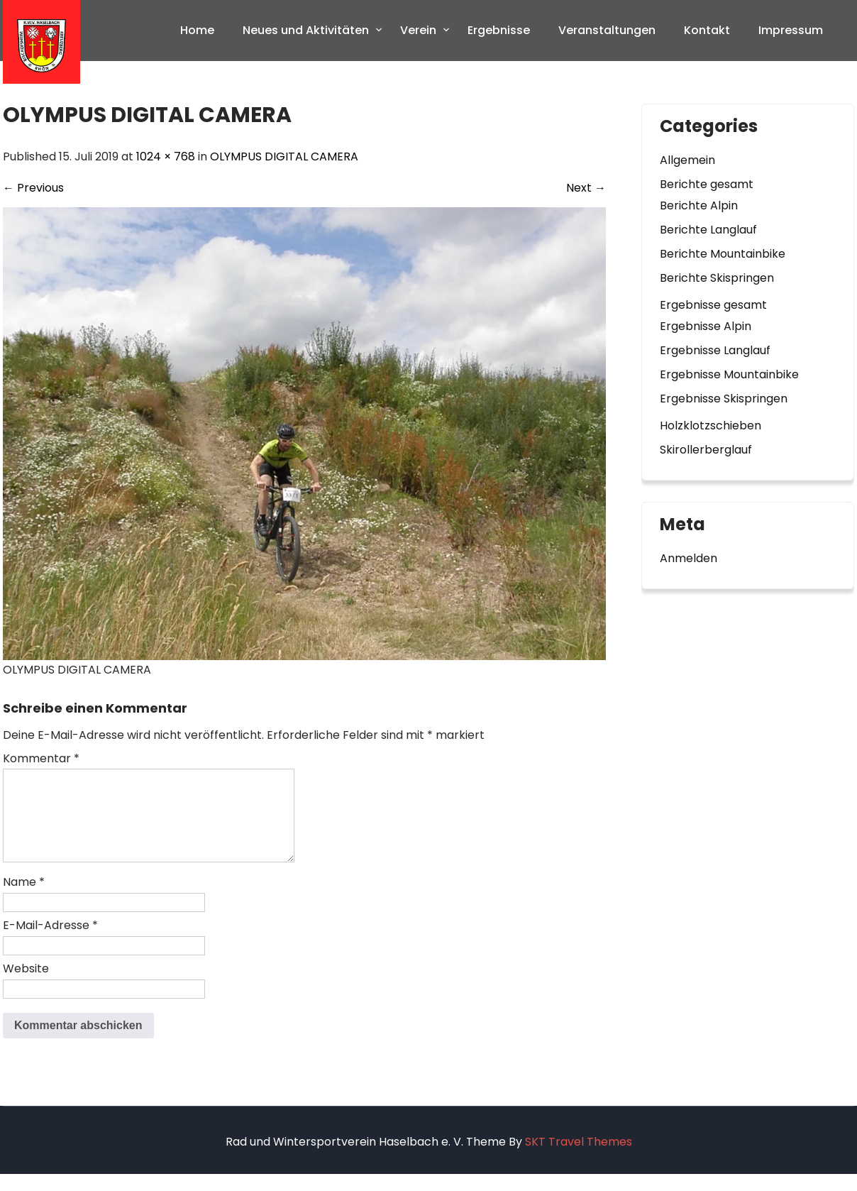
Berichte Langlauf (708, 229)
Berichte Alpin (699, 205)
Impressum (790, 30)
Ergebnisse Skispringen (723, 398)
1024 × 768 (165, 156)
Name (24, 899)
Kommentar (41, 758)
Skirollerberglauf (706, 449)
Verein (418, 30)
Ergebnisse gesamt (713, 305)
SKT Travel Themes (578, 1159)
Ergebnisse (499, 30)
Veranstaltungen (607, 30)
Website (26, 985)
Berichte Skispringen (717, 278)
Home (197, 30)
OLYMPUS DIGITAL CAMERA (284, 156)
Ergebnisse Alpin (705, 326)
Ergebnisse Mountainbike (729, 374)
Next (586, 188)
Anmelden (688, 558)
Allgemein (687, 160)
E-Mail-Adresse (50, 942)
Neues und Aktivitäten (306, 30)
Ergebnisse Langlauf (715, 350)
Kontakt (707, 30)
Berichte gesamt (706, 184)
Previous (33, 188)
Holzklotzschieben (710, 425)
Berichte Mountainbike (722, 254)
